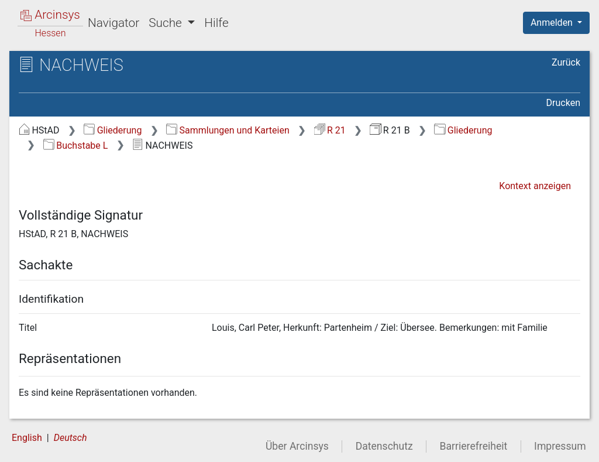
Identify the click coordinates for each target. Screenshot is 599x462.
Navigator (113, 23)
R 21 (330, 130)
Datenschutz (384, 446)
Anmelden (553, 22)
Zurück (566, 62)
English (27, 437)
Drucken (563, 102)
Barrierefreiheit (474, 446)
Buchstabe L (75, 145)
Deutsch (70, 437)
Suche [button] (167, 23)
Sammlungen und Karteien (228, 130)
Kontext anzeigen (535, 185)
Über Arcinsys (297, 446)
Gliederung (113, 130)
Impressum (560, 446)
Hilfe (216, 23)
